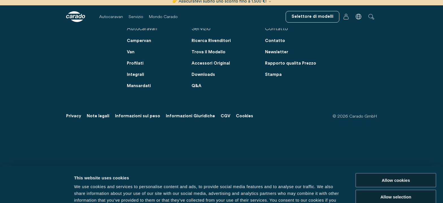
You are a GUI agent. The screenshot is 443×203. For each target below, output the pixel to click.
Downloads (203, 74)
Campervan (139, 41)
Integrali (135, 74)
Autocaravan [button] (111, 16)
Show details (296, 191)
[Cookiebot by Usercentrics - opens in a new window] (36, 192)
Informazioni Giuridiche (190, 116)
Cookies (244, 116)
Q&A (196, 86)
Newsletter (276, 52)
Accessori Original (211, 63)
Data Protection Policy (233, 173)
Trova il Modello (208, 52)
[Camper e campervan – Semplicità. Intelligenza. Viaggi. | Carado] (75, 16)
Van (130, 52)
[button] (358, 16)
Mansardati (139, 86)
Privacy (73, 116)
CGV (225, 116)
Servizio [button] (136, 16)
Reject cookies (396, 179)
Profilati (135, 63)
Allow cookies (396, 146)
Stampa (273, 74)
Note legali (98, 116)
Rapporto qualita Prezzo (290, 63)
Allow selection (395, 163)
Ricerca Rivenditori (211, 41)
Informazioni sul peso (137, 116)
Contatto (275, 41)
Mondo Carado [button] (163, 16)
